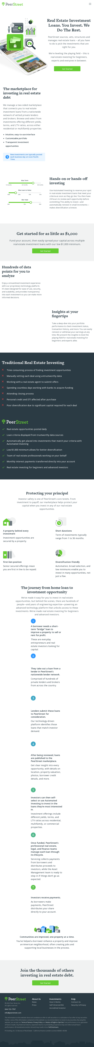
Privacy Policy (38, 1022)
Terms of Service (27, 1022)
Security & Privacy (78, 1005)
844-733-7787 (10, 1009)
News (34, 1002)
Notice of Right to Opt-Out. (55, 1022)
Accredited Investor (57, 1008)
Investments (55, 999)
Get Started (67, 69)
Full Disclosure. (54, 1027)
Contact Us (76, 1002)
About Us (36, 999)
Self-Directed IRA (56, 1005)
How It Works (55, 1002)
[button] (90, 4)
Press (34, 1005)
